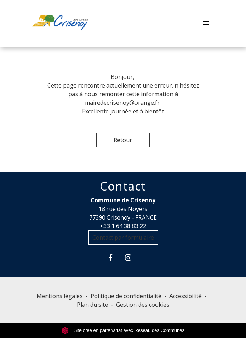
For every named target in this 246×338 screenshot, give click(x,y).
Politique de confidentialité (126, 296)
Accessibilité (185, 296)
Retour (123, 140)
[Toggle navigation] (205, 24)
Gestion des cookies (142, 305)
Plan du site (92, 305)
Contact (123, 186)
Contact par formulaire (123, 237)
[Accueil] (60, 24)
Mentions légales (60, 296)
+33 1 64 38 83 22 (123, 226)
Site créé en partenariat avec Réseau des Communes (123, 330)
